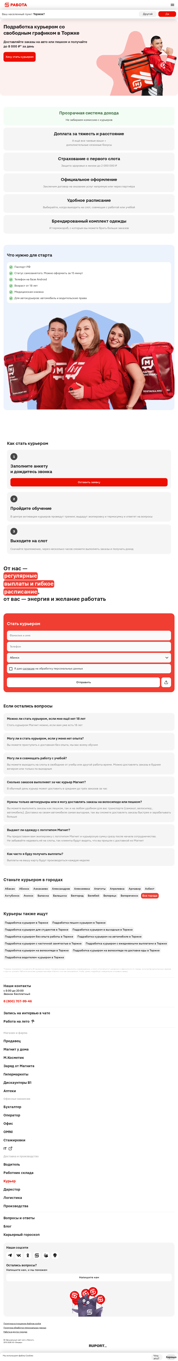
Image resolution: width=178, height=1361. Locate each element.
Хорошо (171, 1357)
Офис (8, 1123)
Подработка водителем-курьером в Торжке (34, 957)
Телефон (15, 646)
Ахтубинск (12, 895)
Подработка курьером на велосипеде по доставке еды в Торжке (116, 950)
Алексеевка (82, 888)
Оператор (11, 1115)
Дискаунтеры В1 (17, 1083)
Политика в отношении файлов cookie (22, 1323)
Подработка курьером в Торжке (26, 922)
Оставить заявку (89, 482)
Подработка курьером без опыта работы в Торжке (39, 936)
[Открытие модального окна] (166, 682)
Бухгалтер (12, 1107)
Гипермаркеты (15, 1074)
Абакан (10, 888)
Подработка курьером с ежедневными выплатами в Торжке (126, 943)
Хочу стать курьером (20, 56)
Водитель (11, 1164)
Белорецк (109, 895)
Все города (149, 895)
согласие (29, 668)
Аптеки (9, 1091)
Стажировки (14, 1140)
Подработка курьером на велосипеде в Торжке (37, 950)
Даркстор (11, 1189)
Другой (148, 14)
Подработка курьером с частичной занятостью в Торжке (43, 943)
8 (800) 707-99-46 (17, 1001)
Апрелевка (117, 888)
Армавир (135, 888)
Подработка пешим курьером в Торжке (79, 922)
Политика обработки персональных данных (24, 1328)
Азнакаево (40, 888)
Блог (7, 1226)
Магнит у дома (16, 1049)
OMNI (8, 1132)
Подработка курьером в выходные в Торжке (102, 929)
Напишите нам (89, 1277)
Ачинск (28, 895)
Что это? (156, 1357)
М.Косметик (13, 1058)
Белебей (93, 895)
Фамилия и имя (20, 635)
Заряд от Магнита (18, 1066)
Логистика (12, 1198)
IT (8, 1148)
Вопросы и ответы (19, 1218)
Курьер (9, 1181)
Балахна (43, 895)
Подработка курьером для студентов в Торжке (36, 929)
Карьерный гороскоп (21, 1235)
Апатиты (100, 888)
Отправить (83, 682)
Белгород (77, 895)
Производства (15, 1206)
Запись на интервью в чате (26, 1013)
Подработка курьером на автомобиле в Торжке (109, 936)
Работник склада (18, 1173)
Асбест (149, 888)
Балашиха (60, 895)
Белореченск (129, 895)
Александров (61, 888)
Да (167, 14)
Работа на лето (18, 1021)
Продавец (12, 1041)
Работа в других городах (15, 1332)
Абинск (24, 888)
